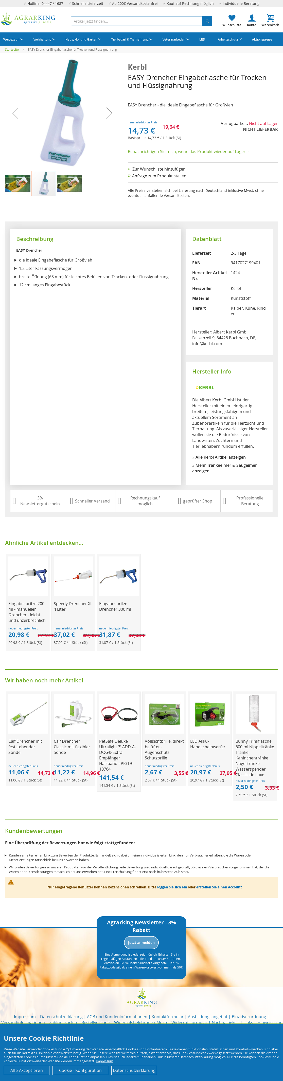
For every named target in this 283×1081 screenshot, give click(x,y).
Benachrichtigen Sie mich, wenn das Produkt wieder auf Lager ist (189, 151)
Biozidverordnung (249, 1016)
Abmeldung (119, 954)
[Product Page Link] (28, 594)
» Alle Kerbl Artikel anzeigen (219, 457)
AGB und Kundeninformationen (117, 1016)
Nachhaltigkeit (225, 1022)
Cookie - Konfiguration (80, 1070)
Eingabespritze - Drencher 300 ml (115, 606)
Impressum (25, 1016)
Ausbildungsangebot (207, 1016)
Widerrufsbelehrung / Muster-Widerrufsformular (160, 1022)
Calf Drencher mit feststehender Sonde (25, 746)
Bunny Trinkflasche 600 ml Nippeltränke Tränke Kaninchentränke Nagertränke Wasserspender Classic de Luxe (255, 757)
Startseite (12, 49)
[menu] (141, 39)
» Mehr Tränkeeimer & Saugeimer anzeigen (224, 468)
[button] (18, 183)
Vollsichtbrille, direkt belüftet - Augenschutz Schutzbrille (164, 749)
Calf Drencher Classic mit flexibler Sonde (72, 746)
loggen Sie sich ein (172, 887)
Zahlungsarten (63, 1022)
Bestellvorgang (95, 1022)
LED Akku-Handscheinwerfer (207, 744)
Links (248, 1022)
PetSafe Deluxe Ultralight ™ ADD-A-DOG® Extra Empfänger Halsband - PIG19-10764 (117, 755)
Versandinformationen (23, 1022)
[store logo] (28, 19)
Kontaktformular (168, 1016)
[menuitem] (12, 39)
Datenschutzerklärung (61, 1016)
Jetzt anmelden (141, 942)
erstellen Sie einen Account (219, 887)
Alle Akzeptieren (26, 1070)
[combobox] (141, 21)
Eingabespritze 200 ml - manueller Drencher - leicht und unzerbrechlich (27, 612)
